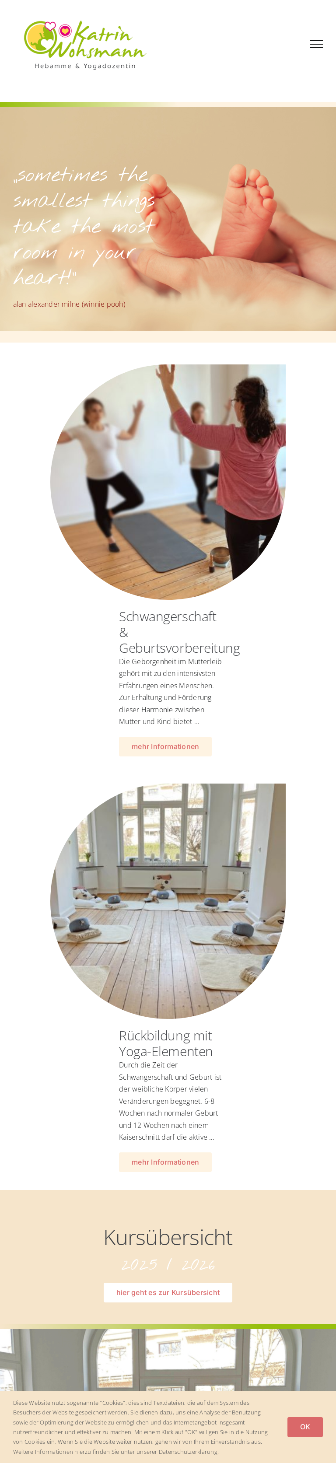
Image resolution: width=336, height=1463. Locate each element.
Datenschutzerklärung (188, 1452)
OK (305, 1426)
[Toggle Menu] (316, 44)
